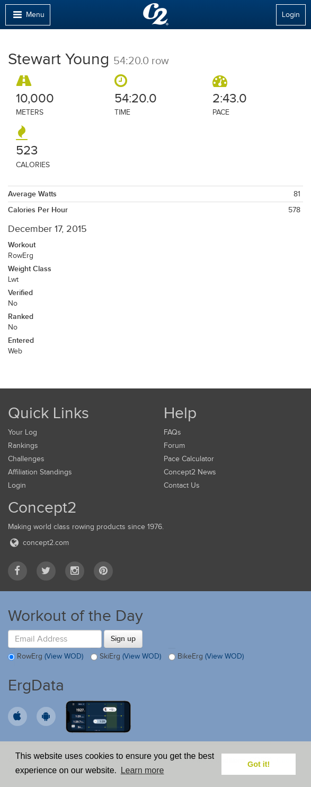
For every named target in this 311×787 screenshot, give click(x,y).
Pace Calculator (189, 459)
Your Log (22, 432)
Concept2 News (190, 472)
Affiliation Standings (40, 472)
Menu (28, 17)
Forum (174, 445)
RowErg (45, 657)
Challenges (26, 459)
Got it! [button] (258, 764)
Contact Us (182, 485)
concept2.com (38, 543)
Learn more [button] (142, 770)
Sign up (123, 638)
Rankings (23, 445)
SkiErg (126, 657)
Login (291, 15)
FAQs (172, 432)
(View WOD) (64, 656)
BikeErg (206, 657)
